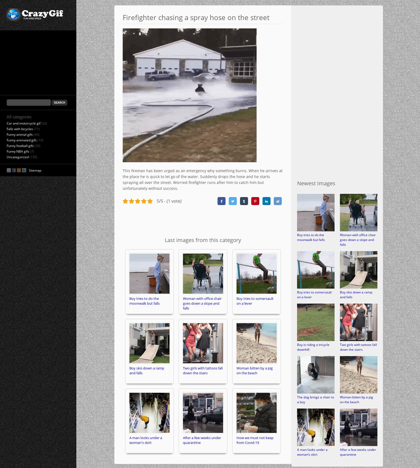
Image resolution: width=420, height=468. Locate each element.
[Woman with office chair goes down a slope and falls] (358, 230)
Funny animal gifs (20, 134)
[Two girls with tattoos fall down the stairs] (358, 340)
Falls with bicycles (20, 129)
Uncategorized (18, 157)
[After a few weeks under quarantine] (358, 445)
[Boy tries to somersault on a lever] (316, 287)
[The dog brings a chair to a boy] (316, 392)
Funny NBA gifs (18, 151)
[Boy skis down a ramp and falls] (358, 287)
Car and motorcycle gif (23, 123)
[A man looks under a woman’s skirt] (316, 445)
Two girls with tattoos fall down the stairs (358, 347)
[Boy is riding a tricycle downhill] (316, 340)
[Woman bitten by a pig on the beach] (358, 392)
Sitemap (35, 170)
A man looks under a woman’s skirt (312, 452)
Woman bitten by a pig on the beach (356, 399)
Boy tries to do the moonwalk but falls (311, 237)
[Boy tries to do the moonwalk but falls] (316, 230)
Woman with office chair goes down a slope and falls (358, 240)
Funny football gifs (20, 146)
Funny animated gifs (22, 140)
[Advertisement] (203, 220)
